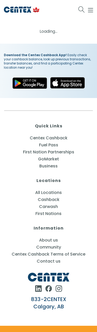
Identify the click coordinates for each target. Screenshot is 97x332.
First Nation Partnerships (48, 152)
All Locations (48, 193)
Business (48, 166)
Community (48, 247)
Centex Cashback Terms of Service (48, 254)
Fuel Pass (48, 145)
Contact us (49, 261)
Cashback (48, 200)
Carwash (48, 207)
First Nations (48, 214)
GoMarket (48, 159)
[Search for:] (81, 9)
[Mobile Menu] (90, 9)
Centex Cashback (49, 138)
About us (48, 240)
